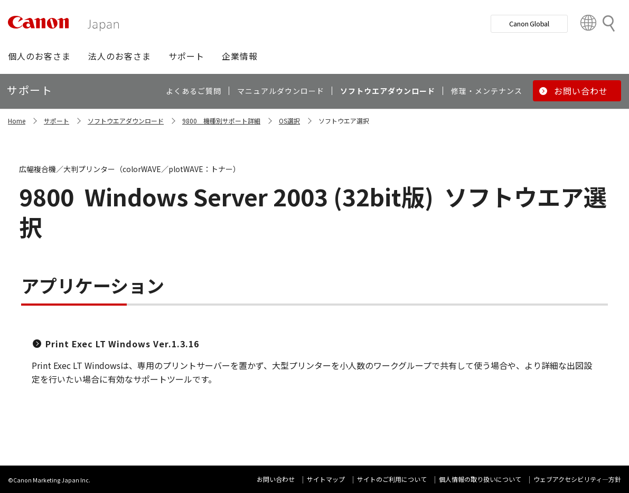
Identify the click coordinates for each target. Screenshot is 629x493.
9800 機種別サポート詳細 (221, 120)
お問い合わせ (276, 479)
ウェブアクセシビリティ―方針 (577, 479)
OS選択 (289, 120)
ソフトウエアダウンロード (126, 120)
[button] (39, 56)
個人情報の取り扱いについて (480, 479)
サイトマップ (326, 479)
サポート (56, 120)
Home (16, 120)
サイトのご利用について (392, 479)
